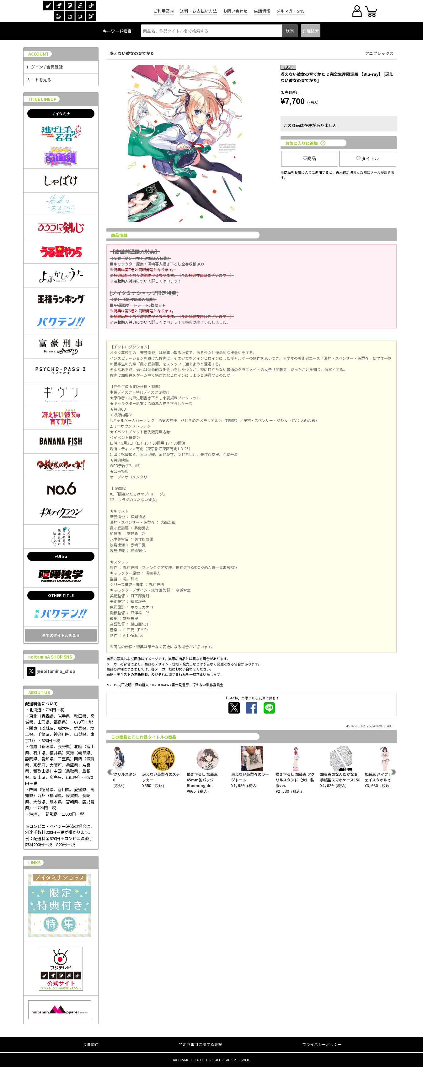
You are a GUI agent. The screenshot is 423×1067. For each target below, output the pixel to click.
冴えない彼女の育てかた (132, 53)
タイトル (367, 158)
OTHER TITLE (61, 595)
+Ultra (61, 556)
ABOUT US (39, 692)
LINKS (34, 863)
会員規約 (91, 1044)
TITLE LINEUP (42, 99)
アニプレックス (379, 53)
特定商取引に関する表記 (200, 1044)
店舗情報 (262, 11)
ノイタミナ (60, 113)
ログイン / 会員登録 (45, 67)
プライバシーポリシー (322, 1044)
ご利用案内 (163, 11)
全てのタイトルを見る (61, 635)
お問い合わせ (235, 11)
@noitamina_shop (51, 671)
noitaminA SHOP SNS (50, 657)
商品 (309, 158)
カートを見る (39, 80)
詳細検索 (311, 31)
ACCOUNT (38, 54)
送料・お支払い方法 (198, 11)
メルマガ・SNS (290, 11)
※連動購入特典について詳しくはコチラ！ (145, 280)
